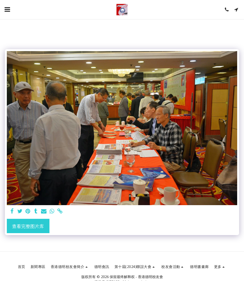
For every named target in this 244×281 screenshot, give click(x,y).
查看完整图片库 (28, 226)
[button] (7, 9)
